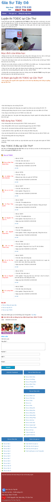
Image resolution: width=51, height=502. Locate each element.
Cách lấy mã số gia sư (32, 448)
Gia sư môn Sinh (30, 422)
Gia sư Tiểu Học (30, 398)
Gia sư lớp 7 (6, 458)
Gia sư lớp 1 (6, 443)
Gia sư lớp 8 (6, 461)
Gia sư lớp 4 (6, 451)
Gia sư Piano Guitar (31, 427)
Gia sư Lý (28, 403)
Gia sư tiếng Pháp (30, 417)
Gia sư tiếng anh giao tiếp (9, 305)
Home (4, 13)
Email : (3, 361)
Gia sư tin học (29, 430)
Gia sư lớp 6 (6, 456)
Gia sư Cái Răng (30, 379)
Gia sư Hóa (28, 405)
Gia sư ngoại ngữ (30, 425)
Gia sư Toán (28, 400)
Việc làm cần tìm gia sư (32, 446)
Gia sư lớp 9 (6, 463)
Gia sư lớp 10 (7, 465)
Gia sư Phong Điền (30, 381)
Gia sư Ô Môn (29, 386)
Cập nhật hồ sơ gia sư (32, 443)
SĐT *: (3, 356)
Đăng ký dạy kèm (25, 13)
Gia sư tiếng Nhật (30, 415)
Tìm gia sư (12, 13)
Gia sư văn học (29, 420)
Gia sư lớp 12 (7, 470)
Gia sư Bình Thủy (30, 384)
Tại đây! (33, 314)
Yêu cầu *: (4, 341)
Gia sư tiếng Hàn (30, 412)
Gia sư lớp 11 (7, 468)
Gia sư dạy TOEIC (7, 310)
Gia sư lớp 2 (6, 446)
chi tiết (16, 168)
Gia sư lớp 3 (6, 448)
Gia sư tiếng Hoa (30, 410)
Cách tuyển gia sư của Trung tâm (35, 451)
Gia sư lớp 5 (6, 453)
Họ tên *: (3, 351)
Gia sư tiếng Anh (30, 408)
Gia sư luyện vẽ (30, 432)
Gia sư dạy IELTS (7, 307)
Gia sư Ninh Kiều (30, 377)
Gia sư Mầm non (30, 395)
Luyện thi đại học (30, 434)
